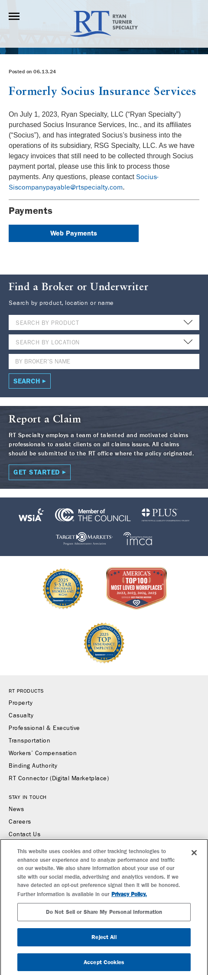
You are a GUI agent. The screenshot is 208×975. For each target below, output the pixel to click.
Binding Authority (33, 766)
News (16, 809)
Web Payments (73, 233)
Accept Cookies (104, 965)
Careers (20, 822)
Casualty (21, 716)
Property (20, 703)
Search (26, 381)
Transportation (30, 741)
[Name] (104, 361)
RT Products (26, 691)
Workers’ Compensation (43, 753)
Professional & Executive (44, 728)
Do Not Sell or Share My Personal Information (104, 915)
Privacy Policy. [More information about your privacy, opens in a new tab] (129, 897)
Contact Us (24, 834)
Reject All (103, 940)
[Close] (194, 855)
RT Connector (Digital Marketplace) (59, 778)
